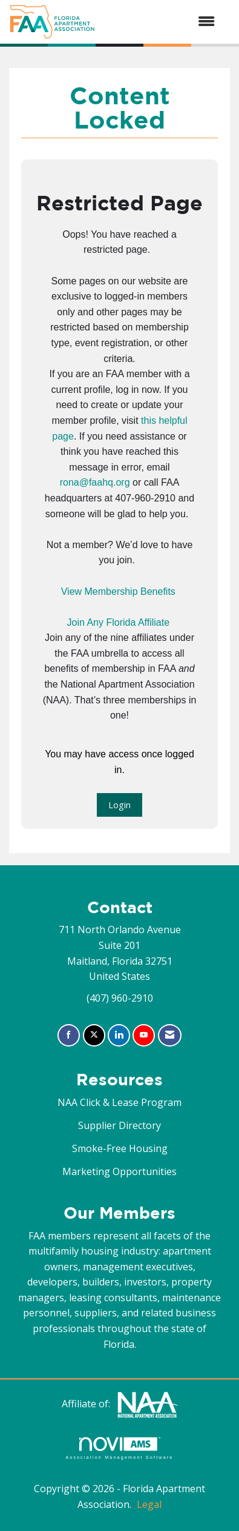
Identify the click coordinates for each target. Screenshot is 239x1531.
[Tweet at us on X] (94, 1035)
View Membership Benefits (118, 591)
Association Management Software (119, 1448)
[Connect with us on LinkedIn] (119, 1035)
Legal (149, 1504)
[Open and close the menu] (161, 22)
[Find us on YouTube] (144, 1035)
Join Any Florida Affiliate (118, 622)
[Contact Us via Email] (170, 1035)
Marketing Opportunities (119, 1171)
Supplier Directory (119, 1125)
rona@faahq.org (95, 482)
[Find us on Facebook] (68, 1035)
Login (119, 805)
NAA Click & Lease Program (119, 1102)
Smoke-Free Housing (120, 1148)
